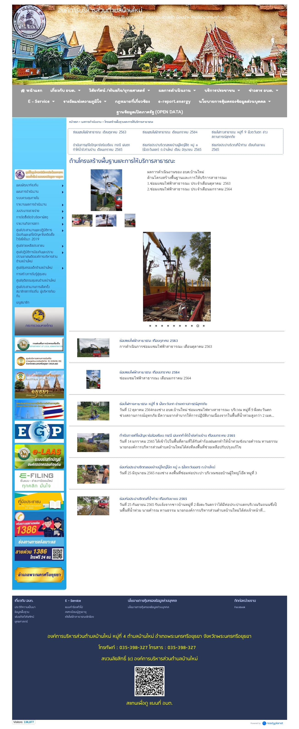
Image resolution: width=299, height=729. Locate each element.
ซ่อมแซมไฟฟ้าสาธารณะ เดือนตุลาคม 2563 (149, 341)
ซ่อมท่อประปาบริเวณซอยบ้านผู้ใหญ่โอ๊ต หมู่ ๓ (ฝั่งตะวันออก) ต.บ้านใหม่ (167, 467)
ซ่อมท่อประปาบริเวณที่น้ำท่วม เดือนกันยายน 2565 (153, 499)
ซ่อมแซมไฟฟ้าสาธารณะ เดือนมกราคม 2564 (150, 372)
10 (203, 326)
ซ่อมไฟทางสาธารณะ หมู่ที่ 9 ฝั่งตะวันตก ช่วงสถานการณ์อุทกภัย (163, 404)
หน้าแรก (73, 122)
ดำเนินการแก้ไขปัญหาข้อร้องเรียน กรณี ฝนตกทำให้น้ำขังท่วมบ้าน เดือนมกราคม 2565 (177, 435)
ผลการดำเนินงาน (91, 122)
